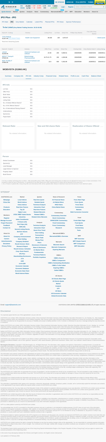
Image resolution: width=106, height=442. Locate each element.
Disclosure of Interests (39, 245)
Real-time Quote (39, 200)
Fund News (79, 225)
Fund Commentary (59, 223)
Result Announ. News (22, 244)
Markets (79, 209)
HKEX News (59, 204)
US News (58, 291)
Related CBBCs (39, 214)
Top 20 (22, 209)
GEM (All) (22, 227)
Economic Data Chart (22, 271)
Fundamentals (39, 252)
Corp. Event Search (22, 251)
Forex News (79, 204)
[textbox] (90, 7)
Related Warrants (39, 212)
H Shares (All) (22, 222)
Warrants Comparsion (59, 247)
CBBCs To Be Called (59, 265)
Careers (6, 239)
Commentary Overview (58, 215)
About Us (7, 236)
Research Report (22, 246)
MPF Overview (79, 239)
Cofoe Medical (6, 37)
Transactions (39, 235)
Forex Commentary (58, 225)
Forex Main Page (79, 200)
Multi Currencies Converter (79, 212)
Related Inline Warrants (39, 217)
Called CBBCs (58, 270)
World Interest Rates (22, 273)
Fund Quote (79, 223)
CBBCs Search (59, 258)
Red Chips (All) (22, 224)
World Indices (22, 202)
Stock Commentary (58, 218)
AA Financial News (59, 200)
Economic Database (22, 268)
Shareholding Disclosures (22, 256)
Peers (39, 242)
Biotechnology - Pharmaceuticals (30, 57)
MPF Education (79, 246)
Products (7, 207)
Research (59, 228)
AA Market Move (39, 250)
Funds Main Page (79, 220)
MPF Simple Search (79, 241)
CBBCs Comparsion (58, 260)
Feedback (6, 225)
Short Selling (22, 239)
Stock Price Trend (39, 230)
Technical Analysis (39, 204)
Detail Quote (101, 38)
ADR (22, 261)
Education (6, 209)
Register (6, 218)
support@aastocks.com (13, 305)
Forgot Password (6, 223)
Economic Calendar (22, 266)
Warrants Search (58, 244)
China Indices (22, 204)
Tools (79, 230)
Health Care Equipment (32, 38)
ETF (22, 234)
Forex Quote (79, 202)
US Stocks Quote (59, 281)
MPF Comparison (79, 243)
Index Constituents (22, 219)
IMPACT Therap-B (7, 56)
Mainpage (6, 200)
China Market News (59, 207)
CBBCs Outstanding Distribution (59, 263)
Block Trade (39, 237)
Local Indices (22, 200)
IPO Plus (22, 254)
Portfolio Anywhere (39, 257)
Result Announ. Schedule (22, 249)
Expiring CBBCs (58, 268)
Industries (22, 217)
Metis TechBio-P (7, 61)
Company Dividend (22, 241)
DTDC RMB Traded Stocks (22, 214)
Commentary (79, 207)
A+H (22, 258)
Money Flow (39, 240)
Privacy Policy (6, 246)
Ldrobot (4, 52)
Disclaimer (6, 243)
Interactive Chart (39, 207)
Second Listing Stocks (22, 229)
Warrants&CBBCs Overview (59, 236)
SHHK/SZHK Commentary (58, 220)
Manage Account (7, 220)
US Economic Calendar (58, 293)
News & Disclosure (39, 247)
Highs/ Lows (22, 212)
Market (59, 283)
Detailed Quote (39, 202)
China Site (6, 202)
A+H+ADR (22, 263)
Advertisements (6, 241)
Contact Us (6, 228)
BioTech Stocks (22, 231)
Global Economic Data (58, 296)
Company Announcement (22, 236)
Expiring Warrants (59, 249)
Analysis (58, 286)
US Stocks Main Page (59, 279)
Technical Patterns (39, 255)
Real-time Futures (22, 207)
